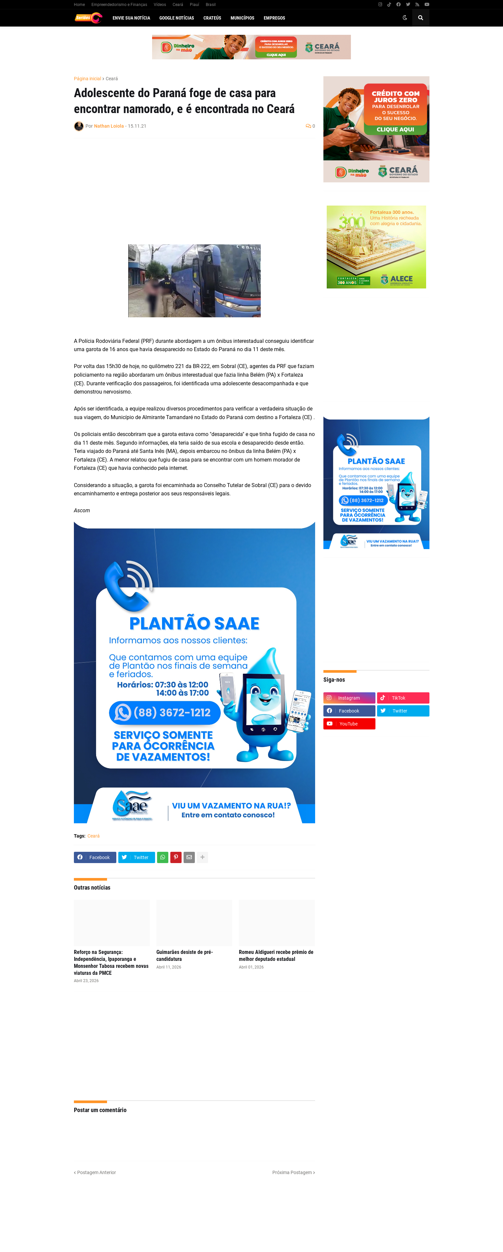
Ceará (178, 4)
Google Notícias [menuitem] (176, 18)
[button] (405, 18)
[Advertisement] (188, 191)
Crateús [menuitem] (212, 18)
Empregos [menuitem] (274, 18)
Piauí (194, 4)
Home (79, 4)
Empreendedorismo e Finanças (119, 4)
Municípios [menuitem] (242, 18)
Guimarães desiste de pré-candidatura (184, 955)
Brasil (211, 4)
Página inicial (87, 78)
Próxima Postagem (292, 1172)
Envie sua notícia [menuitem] (131, 18)
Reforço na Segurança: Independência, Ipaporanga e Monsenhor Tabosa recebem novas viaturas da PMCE (111, 962)
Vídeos (160, 4)
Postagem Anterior (96, 1172)
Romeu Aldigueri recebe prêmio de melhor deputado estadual (276, 955)
